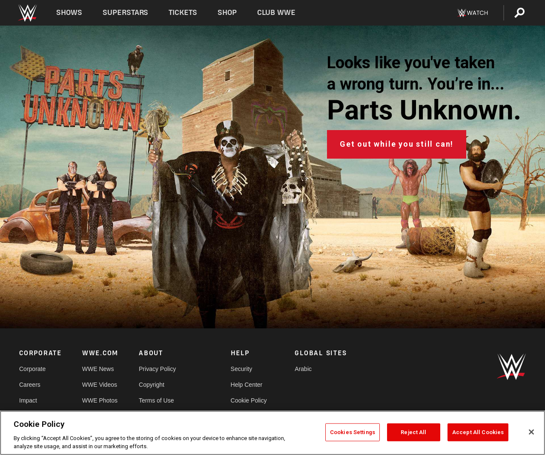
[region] (272, 433)
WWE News (98, 368)
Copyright (151, 384)
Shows (69, 13)
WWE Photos (100, 400)
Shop (227, 13)
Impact (28, 400)
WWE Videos (99, 384)
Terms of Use (156, 400)
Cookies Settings (352, 432)
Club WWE (276, 13)
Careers (29, 384)
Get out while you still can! (396, 143)
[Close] (531, 432)
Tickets (183, 13)
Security (241, 368)
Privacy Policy (157, 368)
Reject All (413, 432)
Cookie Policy (249, 400)
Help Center (247, 384)
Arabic (303, 368)
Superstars (126, 13)
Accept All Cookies (478, 432)
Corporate (32, 368)
